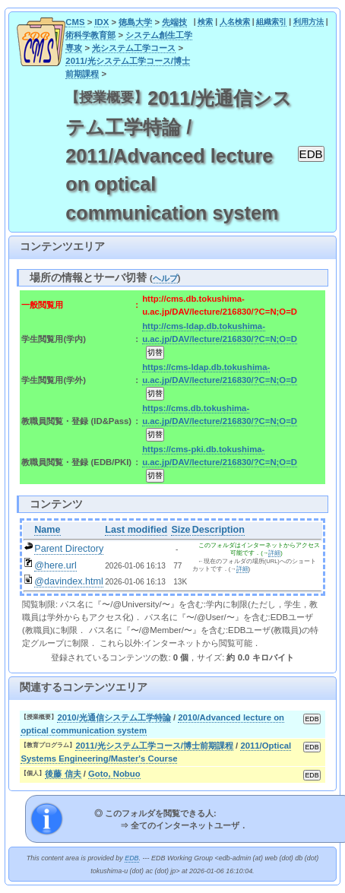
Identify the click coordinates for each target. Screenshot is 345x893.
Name (47, 529)
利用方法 (308, 21)
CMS (74, 22)
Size (180, 529)
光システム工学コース (134, 47)
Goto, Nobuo (114, 773)
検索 (205, 21)
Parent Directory (68, 548)
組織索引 (271, 21)
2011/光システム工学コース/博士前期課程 (154, 745)
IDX (101, 22)
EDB (131, 858)
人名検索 (235, 21)
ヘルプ (165, 278)
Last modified (136, 529)
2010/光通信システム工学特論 (113, 717)
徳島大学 (135, 22)
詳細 (274, 552)
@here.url (55, 565)
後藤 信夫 (63, 773)
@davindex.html (68, 581)
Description (218, 529)
